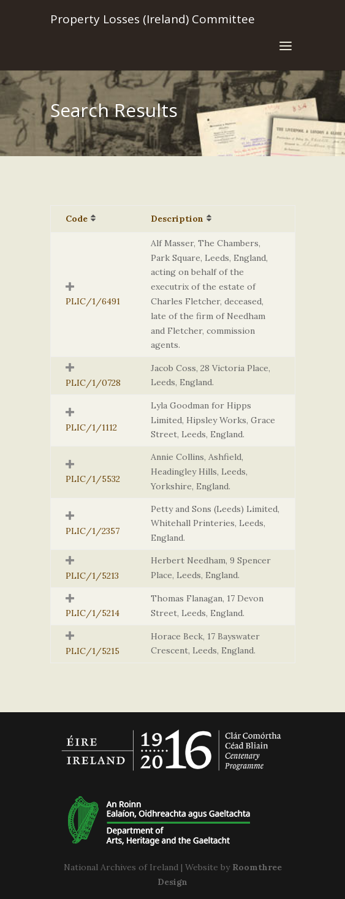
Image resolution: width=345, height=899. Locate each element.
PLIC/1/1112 (91, 427)
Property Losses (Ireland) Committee (152, 19)
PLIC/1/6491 (93, 301)
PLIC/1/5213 (92, 575)
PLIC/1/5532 (93, 478)
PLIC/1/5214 (92, 613)
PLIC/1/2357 (92, 530)
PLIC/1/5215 (92, 650)
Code (77, 218)
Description (177, 218)
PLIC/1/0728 (93, 382)
